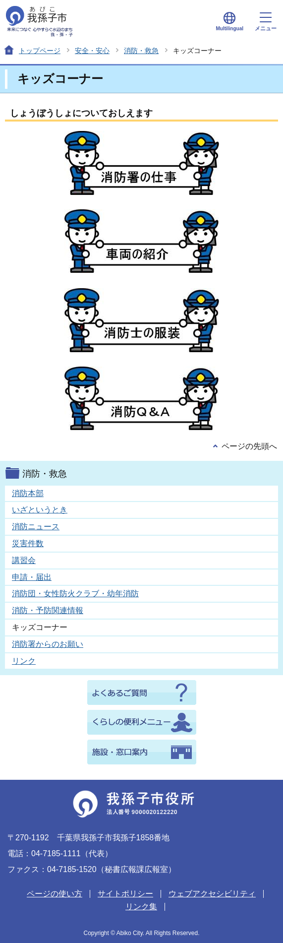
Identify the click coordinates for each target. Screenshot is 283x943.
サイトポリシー (125, 893)
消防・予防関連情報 (47, 610)
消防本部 (28, 493)
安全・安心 (92, 51)
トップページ (39, 51)
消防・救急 (141, 51)
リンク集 (141, 906)
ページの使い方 (54, 893)
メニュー (266, 21)
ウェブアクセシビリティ (212, 893)
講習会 (24, 560)
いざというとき (39, 509)
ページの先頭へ (249, 446)
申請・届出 (32, 577)
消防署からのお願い (47, 644)
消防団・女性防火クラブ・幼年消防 (75, 593)
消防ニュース (35, 526)
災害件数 (28, 543)
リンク (24, 661)
